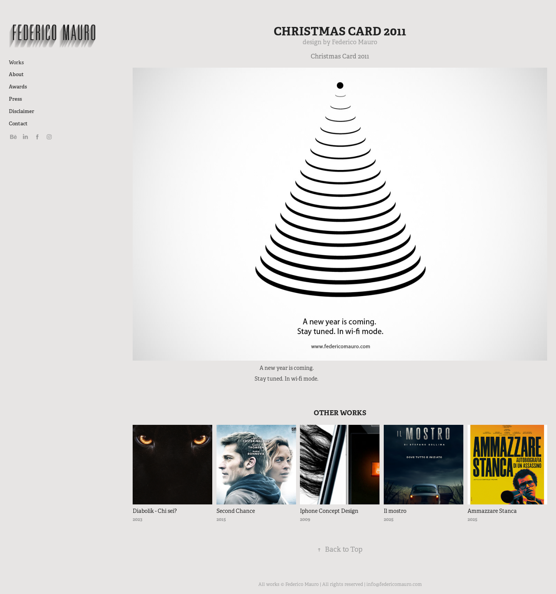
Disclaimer (21, 111)
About (16, 74)
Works (16, 62)
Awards (18, 86)
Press (15, 99)
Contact (18, 123)
